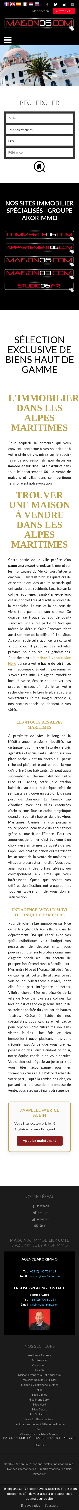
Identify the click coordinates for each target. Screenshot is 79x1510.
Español (18, 4)
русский (37, 4)
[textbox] (39, 118)
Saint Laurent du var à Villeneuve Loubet (39, 1424)
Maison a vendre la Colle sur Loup (39, 1375)
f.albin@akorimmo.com (44, 1304)
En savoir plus (30, 1505)
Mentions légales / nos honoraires (51, 1464)
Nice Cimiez (39, 1394)
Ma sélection (40, 11)
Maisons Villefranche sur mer (39, 1384)
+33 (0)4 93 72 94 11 (43, 1271)
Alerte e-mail (64, 11)
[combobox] (39, 118)
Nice (39, 1389)
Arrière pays (39, 1360)
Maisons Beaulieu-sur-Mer (39, 1379)
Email (72, 4)
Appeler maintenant (39, 1140)
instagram (64, 4)
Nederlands (31, 4)
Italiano (25, 4)
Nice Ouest (39, 1409)
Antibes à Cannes (39, 1355)
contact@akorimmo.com (44, 1276)
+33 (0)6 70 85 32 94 (43, 1299)
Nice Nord (39, 1404)
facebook (47, 4)
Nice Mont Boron (39, 1399)
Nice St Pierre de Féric (39, 1419)
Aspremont (39, 1365)
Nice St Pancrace (39, 1414)
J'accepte (51, 1505)
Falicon (39, 1370)
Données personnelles (21, 1469)
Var (39, 1429)
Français (6, 4)
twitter (55, 4)
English (12, 4)
